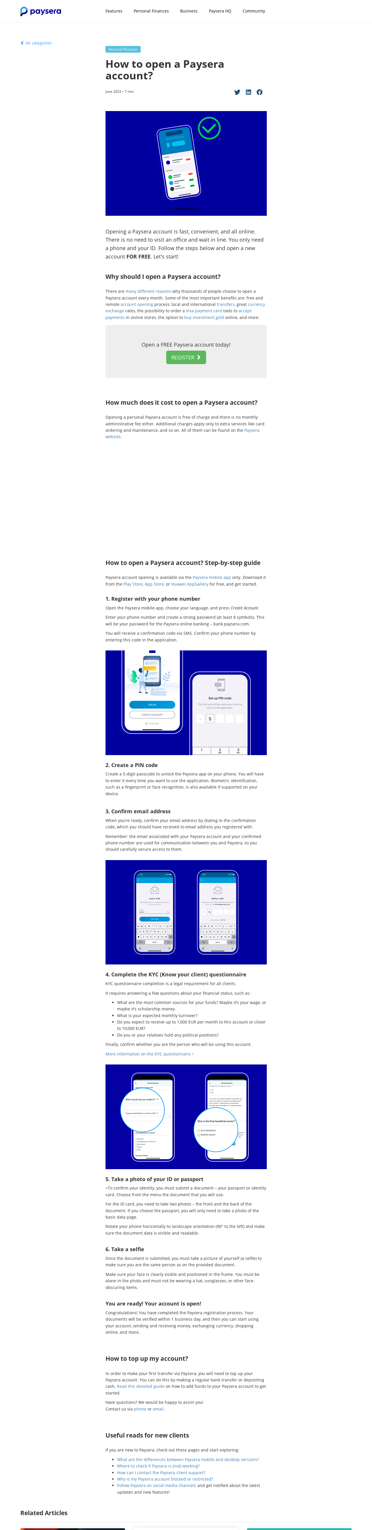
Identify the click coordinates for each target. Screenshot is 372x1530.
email (158, 1409)
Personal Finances (151, 11)
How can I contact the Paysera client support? (161, 1472)
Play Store (133, 584)
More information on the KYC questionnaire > (149, 1054)
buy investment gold (204, 317)
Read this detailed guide (140, 1386)
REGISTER (186, 357)
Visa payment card (204, 310)
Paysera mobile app (212, 577)
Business (189, 11)
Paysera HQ (220, 11)
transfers (226, 304)
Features (113, 11)
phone (140, 1409)
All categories (36, 43)
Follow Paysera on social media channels (156, 1485)
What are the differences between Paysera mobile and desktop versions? (188, 1459)
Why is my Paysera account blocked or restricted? (165, 1479)
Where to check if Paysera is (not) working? (158, 1466)
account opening (137, 304)
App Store (154, 584)
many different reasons (148, 291)
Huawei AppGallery (189, 584)
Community (254, 11)
